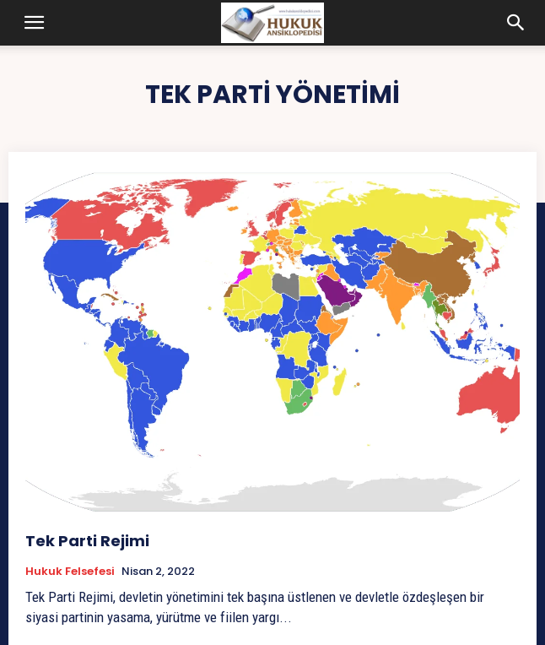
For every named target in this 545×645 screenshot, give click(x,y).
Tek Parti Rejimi (87, 540)
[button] (34, 23)
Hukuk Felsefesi (70, 571)
